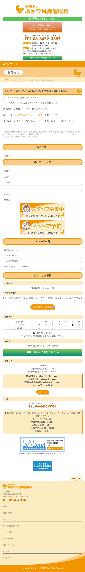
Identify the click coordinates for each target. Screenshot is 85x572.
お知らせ (8, 156)
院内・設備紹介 (8, 539)
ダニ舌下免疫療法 (12, 261)
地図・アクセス (8, 545)
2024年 (7, 183)
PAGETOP (76, 478)
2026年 (7, 171)
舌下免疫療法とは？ (12, 250)
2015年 (7, 200)
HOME (5, 507)
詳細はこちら (43, 392)
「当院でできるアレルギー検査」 (28, 115)
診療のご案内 (7, 513)
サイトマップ (7, 558)
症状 (4, 519)
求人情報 (6, 551)
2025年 (7, 177)
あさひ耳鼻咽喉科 (41, 568)
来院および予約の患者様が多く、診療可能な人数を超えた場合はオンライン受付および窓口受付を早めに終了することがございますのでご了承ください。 (22, 134)
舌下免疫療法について (11, 526)
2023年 (7, 188)
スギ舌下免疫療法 (12, 256)
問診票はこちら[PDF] (42, 307)
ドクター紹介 (7, 532)
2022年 (7, 194)
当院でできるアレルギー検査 (16, 266)
